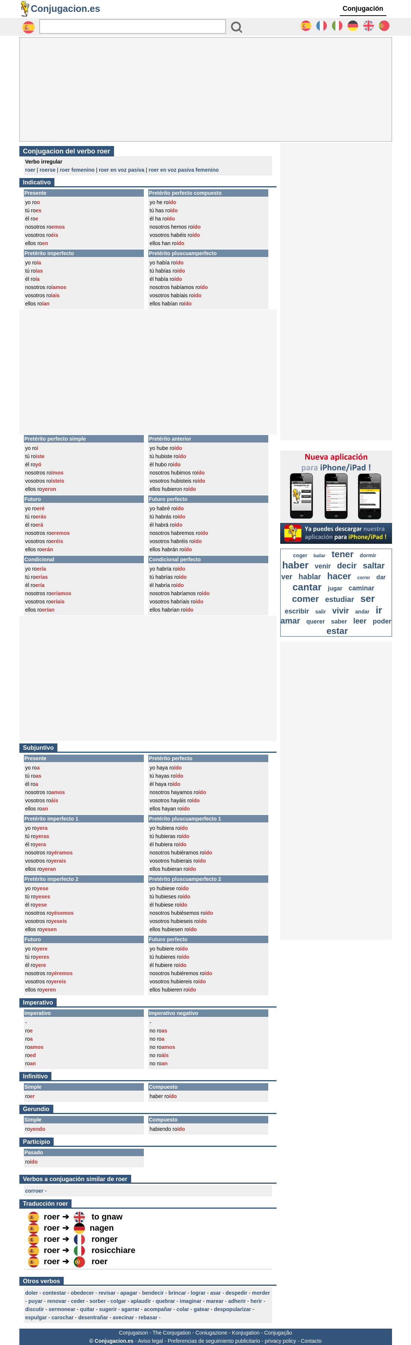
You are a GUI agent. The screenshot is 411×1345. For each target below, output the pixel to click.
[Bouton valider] (236, 27)
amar (290, 620)
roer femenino (77, 170)
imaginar (190, 1301)
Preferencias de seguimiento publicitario (214, 1341)
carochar (62, 1317)
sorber (97, 1301)
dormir (368, 555)
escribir (297, 611)
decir (347, 565)
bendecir (153, 1293)
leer (360, 621)
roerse (47, 170)
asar (215, 1293)
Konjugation (246, 1333)
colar (183, 1309)
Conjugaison (133, 1333)
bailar (319, 555)
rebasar (148, 1317)
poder (382, 621)
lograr (198, 1293)
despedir (236, 1293)
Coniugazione (212, 1333)
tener (343, 554)
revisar (107, 1293)
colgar (118, 1301)
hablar (309, 576)
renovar (56, 1301)
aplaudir (141, 1301)
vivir (340, 610)
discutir (34, 1309)
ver (287, 576)
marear (215, 1301)
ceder (78, 1301)
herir (256, 1301)
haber (295, 565)
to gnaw (107, 1216)
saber (339, 621)
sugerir (108, 1309)
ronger (105, 1239)
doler (31, 1293)
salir (320, 612)
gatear (201, 1309)
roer (30, 170)
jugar (335, 588)
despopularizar (232, 1309)
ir (379, 610)
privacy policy (280, 1341)
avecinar (123, 1317)
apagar (128, 1293)
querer (315, 621)
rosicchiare (113, 1250)
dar (381, 577)
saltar (374, 565)
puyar (35, 1301)
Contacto (311, 1341)
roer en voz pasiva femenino (184, 170)
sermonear (62, 1309)
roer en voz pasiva (121, 170)
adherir (237, 1301)
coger (300, 555)
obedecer (82, 1293)
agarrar (130, 1309)
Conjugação (278, 1333)
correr (363, 577)
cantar (307, 587)
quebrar (165, 1301)
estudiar (339, 599)
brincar (177, 1293)
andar (362, 612)
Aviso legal (150, 1341)
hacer (339, 576)
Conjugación (363, 8)
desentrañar (93, 1317)
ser (367, 598)
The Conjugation (171, 1333)
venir (323, 566)
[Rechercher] (132, 26)
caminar (361, 588)
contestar (54, 1293)
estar (337, 631)
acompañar (158, 1309)
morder (261, 1293)
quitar (87, 1309)
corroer (34, 1191)
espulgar (36, 1317)
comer (305, 599)
